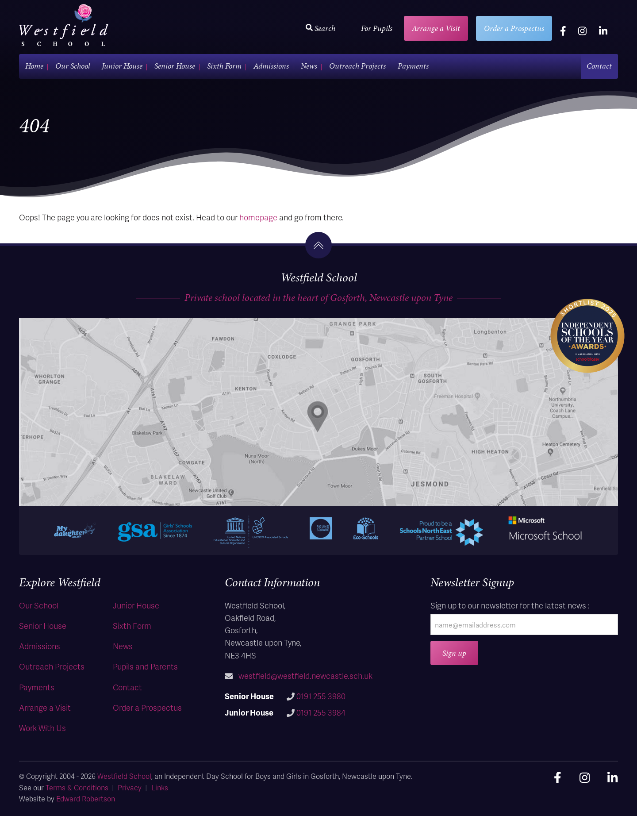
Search (320, 28)
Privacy (130, 787)
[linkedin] (603, 30)
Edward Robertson (85, 798)
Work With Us (42, 727)
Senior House (174, 65)
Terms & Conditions (77, 787)
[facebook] (563, 30)
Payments (413, 65)
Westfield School (124, 776)
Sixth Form (224, 65)
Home (34, 65)
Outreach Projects (357, 65)
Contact (599, 65)
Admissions (271, 65)
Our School (72, 65)
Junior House (122, 65)
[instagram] (582, 30)
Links (159, 787)
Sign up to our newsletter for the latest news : (510, 605)
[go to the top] (318, 245)
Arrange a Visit (436, 28)
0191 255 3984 (320, 712)
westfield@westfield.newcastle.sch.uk (305, 675)
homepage (258, 217)
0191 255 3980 (320, 695)
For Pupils (376, 28)
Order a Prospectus (514, 28)
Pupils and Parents (145, 666)
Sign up (454, 652)
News (309, 65)
